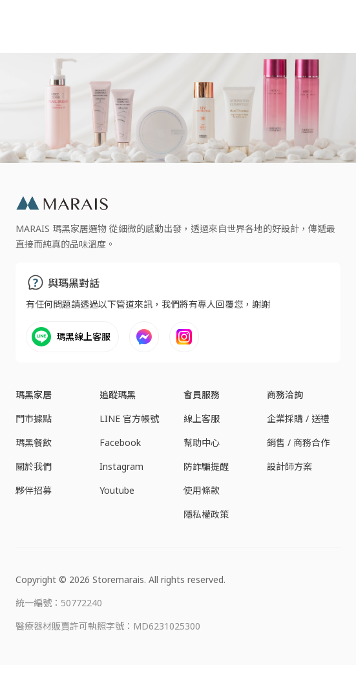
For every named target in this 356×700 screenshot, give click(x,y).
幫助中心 (201, 442)
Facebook (120, 442)
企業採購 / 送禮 (298, 418)
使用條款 (201, 490)
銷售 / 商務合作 (298, 442)
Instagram (121, 466)
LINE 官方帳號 (129, 418)
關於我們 (34, 466)
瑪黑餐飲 (34, 442)
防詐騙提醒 (206, 466)
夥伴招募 (34, 490)
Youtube (116, 490)
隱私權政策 (206, 514)
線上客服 (201, 418)
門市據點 (34, 418)
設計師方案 (289, 466)
